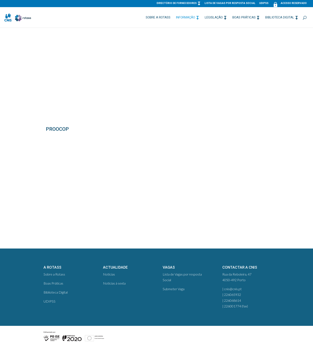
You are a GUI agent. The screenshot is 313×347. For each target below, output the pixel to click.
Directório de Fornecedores (177, 3)
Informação (185, 17)
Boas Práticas (244, 17)
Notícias (109, 274)
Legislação (214, 17)
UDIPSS (263, 3)
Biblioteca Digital (279, 17)
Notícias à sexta (114, 283)
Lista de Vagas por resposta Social (230, 3)
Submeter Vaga (173, 289)
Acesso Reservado (289, 4)
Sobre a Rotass (158, 17)
